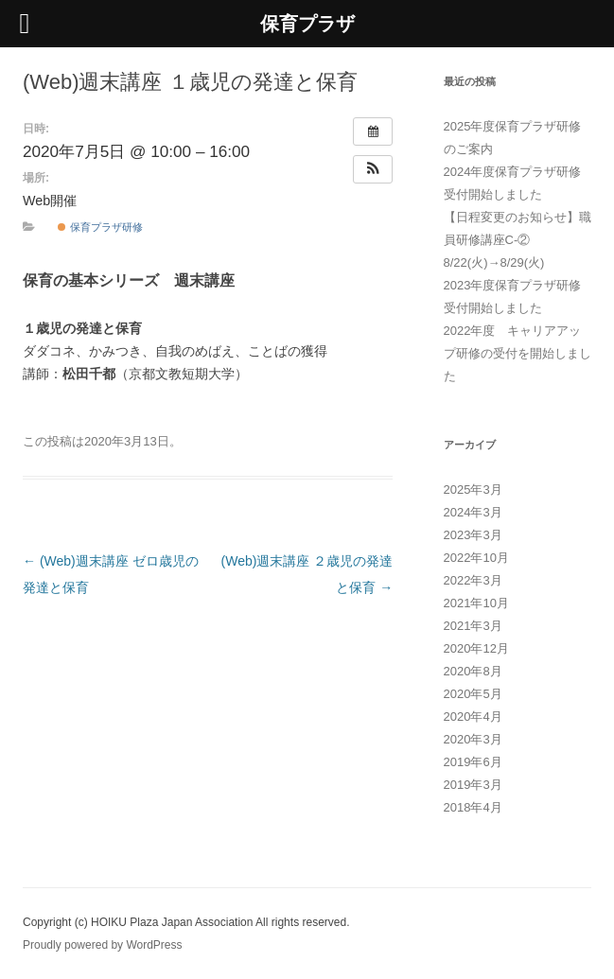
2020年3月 (473, 739)
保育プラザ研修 (100, 227)
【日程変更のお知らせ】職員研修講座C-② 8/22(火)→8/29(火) (517, 240)
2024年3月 (473, 512)
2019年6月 (473, 762)
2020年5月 (473, 694)
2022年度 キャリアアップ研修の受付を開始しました (517, 353)
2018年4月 (473, 807)
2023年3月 (473, 535)
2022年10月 (476, 558)
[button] (373, 169)
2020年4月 (473, 716)
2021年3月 (473, 626)
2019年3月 (473, 785)
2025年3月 (473, 489)
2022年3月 (473, 580)
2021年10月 (476, 603)
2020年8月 (473, 671)
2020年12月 (476, 648)
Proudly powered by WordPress (103, 945)
